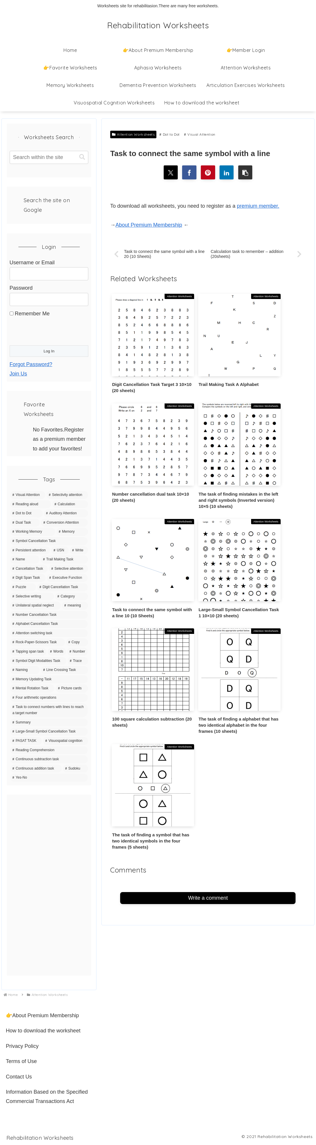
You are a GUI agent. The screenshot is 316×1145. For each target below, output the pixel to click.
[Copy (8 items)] (77, 642)
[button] (246, 172)
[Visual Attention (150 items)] (28, 495)
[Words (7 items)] (57, 652)
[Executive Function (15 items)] (67, 578)
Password (21, 288)
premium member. (258, 206)
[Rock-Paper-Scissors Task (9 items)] (37, 642)
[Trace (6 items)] (78, 661)
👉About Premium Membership (42, 1015)
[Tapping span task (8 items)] (28, 652)
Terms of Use (21, 1061)
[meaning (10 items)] (75, 606)
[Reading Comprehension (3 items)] (49, 750)
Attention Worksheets (133, 134)
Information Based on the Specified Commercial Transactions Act (47, 1096)
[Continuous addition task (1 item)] (36, 769)
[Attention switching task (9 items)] (49, 633)
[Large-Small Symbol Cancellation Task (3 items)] (49, 732)
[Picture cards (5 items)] (72, 688)
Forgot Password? (31, 364)
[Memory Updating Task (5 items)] (49, 679)
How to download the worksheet (43, 1031)
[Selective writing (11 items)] (32, 596)
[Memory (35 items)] (72, 532)
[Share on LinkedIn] (227, 172)
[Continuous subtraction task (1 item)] (49, 759)
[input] (49, 157)
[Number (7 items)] (77, 652)
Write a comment (208, 611)
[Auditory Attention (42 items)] (66, 513)
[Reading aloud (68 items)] (30, 504)
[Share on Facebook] (189, 172)
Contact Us (19, 1077)
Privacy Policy (22, 1046)
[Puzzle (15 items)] (23, 587)
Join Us (18, 374)
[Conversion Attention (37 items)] (64, 523)
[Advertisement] (49, 885)
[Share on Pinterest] (208, 172)
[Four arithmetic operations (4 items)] (49, 698)
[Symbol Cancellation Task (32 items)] (49, 541)
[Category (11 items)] (71, 596)
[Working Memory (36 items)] (33, 532)
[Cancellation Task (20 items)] (29, 569)
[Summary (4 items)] (49, 723)
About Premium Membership (148, 225)
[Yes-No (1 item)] (49, 778)
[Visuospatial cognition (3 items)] (65, 741)
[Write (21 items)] (79, 550)
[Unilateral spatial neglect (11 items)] (35, 606)
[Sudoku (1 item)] (75, 769)
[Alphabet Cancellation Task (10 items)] (49, 624)
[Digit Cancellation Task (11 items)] (62, 587)
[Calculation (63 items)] (70, 504)
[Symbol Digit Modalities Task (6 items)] (38, 661)
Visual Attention (199, 134)
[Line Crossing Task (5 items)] (64, 670)
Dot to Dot (169, 134)
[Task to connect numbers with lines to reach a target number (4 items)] (49, 710)
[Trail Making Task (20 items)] (64, 559)
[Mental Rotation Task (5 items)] (32, 688)
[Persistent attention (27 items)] (30, 550)
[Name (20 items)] (25, 559)
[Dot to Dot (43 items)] (26, 513)
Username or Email (32, 262)
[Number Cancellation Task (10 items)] (49, 615)
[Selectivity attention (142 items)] (67, 495)
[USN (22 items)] (59, 550)
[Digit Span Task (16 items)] (28, 578)
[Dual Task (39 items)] (25, 523)
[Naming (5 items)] (25, 670)
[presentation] (54, 329)
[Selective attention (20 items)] (68, 569)
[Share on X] (170, 172)
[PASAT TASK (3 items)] (26, 741)
